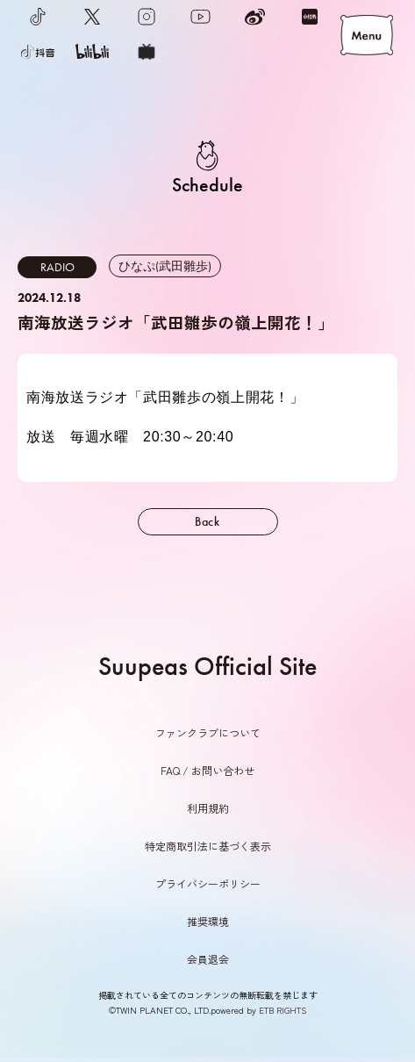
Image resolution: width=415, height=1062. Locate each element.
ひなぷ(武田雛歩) (164, 266)
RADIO (57, 267)
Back (207, 521)
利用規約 (208, 807)
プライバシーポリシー (208, 883)
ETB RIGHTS (282, 1009)
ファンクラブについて (208, 732)
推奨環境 (208, 921)
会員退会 (208, 958)
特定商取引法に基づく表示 (208, 845)
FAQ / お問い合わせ (207, 770)
